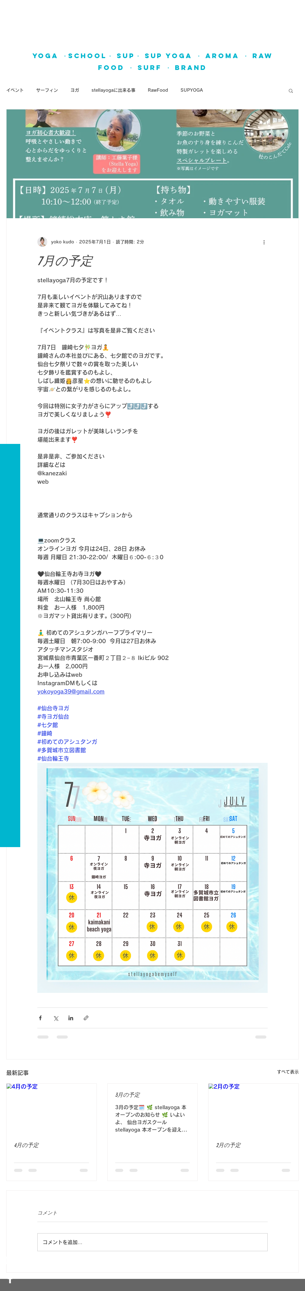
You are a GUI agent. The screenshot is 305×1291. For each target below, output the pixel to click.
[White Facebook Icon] (10, 1279)
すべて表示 (288, 1072)
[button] (10, 9)
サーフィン (47, 90)
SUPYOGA (192, 90)
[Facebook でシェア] (40, 1018)
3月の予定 (127, 1094)
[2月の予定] (253, 1109)
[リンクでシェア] (86, 1018)
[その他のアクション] (264, 242)
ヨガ (74, 90)
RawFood (158, 90)
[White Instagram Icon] (10, 1260)
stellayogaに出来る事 (113, 90)
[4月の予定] (51, 1109)
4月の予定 (26, 1145)
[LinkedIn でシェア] (71, 1018)
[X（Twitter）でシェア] (56, 1018)
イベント (15, 90)
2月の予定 (228, 1145)
